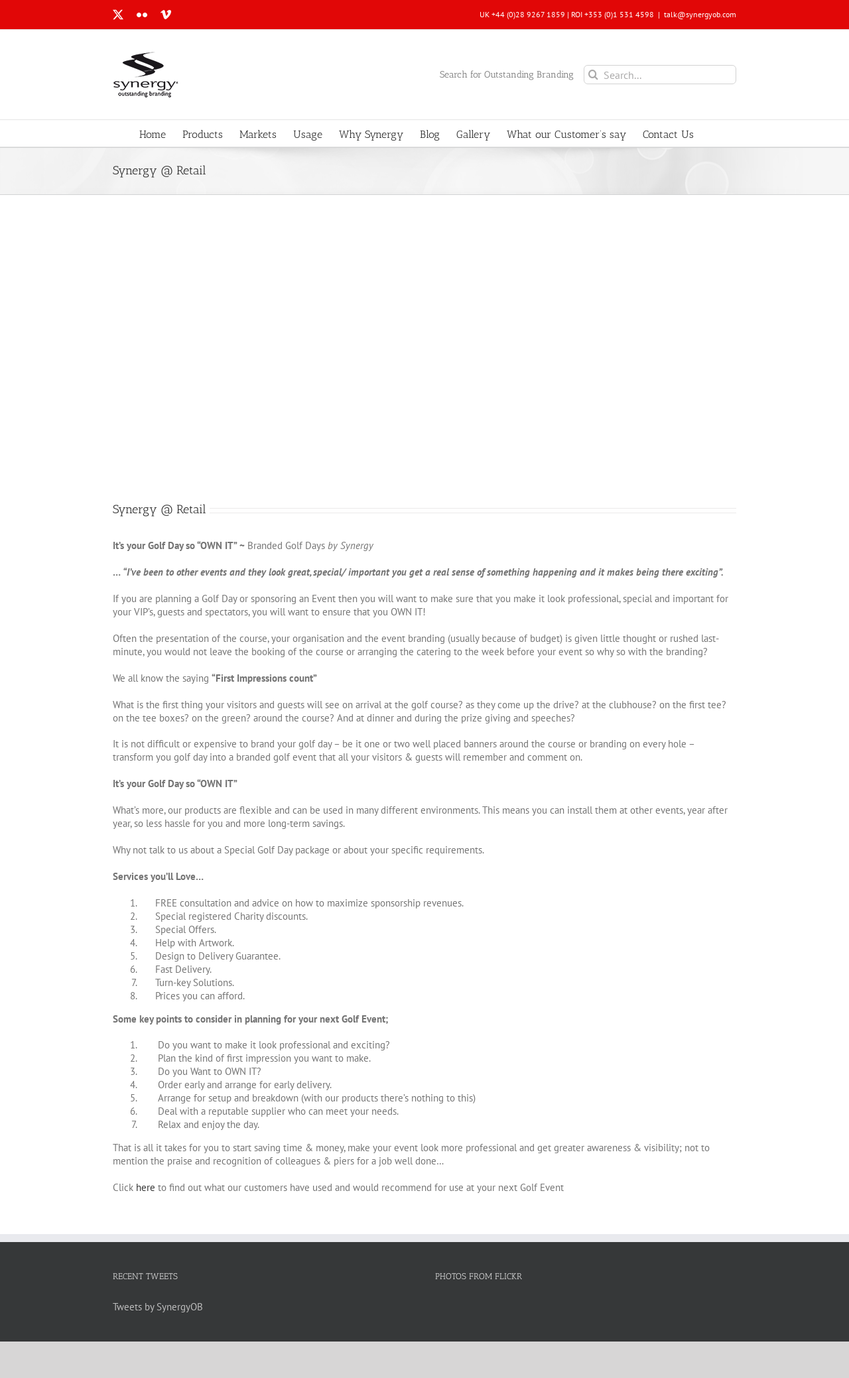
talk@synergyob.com (700, 14)
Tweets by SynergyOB (158, 1306)
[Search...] (660, 74)
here (145, 1187)
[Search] (593, 74)
